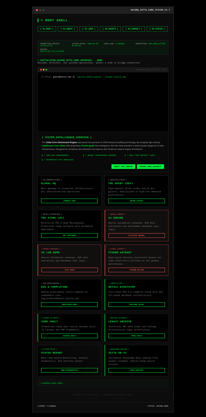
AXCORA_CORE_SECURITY (150, 167)
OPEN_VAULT (136, 339)
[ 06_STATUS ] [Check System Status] (157, 24)
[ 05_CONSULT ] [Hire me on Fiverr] (133, 24)
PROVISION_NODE (69, 308)
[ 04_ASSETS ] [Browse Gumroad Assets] (110, 24)
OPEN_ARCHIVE (136, 374)
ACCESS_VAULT (69, 339)
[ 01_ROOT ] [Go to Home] (46, 24)
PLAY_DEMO (70, 273)
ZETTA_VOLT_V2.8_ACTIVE (52, 48)
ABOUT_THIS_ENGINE (123, 167)
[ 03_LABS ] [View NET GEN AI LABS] (88, 24)
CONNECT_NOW (69, 203)
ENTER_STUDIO (136, 203)
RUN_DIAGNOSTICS (69, 374)
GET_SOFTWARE (69, 237)
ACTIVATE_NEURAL (137, 237)
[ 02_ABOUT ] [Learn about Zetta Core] (68, 24)
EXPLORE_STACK (137, 308)
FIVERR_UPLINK (137, 273)
